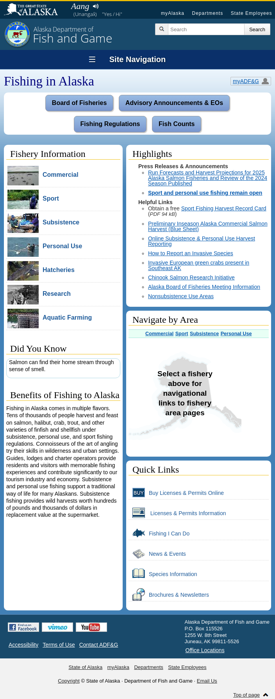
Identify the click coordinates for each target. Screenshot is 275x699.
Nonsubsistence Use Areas (181, 296)
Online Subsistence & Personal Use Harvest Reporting (201, 241)
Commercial (159, 333)
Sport (181, 333)
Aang (80, 6)
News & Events (157, 553)
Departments (207, 13)
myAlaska (172, 13)
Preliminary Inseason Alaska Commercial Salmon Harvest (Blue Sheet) (208, 226)
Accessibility (23, 645)
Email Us (207, 681)
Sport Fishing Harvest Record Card (223, 208)
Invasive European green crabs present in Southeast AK (198, 265)
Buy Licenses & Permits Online (176, 492)
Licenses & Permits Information (177, 513)
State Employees (251, 13)
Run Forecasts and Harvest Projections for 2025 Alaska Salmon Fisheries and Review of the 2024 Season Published (207, 178)
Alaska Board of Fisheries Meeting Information (204, 287)
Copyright (69, 681)
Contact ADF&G (98, 645)
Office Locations (205, 650)
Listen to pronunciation (95, 6)
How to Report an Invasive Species (190, 253)
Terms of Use (59, 645)
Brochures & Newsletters (169, 594)
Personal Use (236, 333)
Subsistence (204, 333)
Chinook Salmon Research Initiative (191, 277)
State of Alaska (35, 10)
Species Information (163, 573)
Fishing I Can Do (159, 533)
